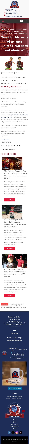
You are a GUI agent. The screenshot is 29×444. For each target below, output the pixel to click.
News (14, 422)
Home (6, 29)
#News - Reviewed (9, 149)
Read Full (10, 200)
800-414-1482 (9, 9)
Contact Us (14, 424)
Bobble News (15, 29)
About (14, 420)
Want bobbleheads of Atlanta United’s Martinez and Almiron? (13, 80)
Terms (14, 428)
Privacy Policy (14, 426)
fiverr (17, 73)
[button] (3, 21)
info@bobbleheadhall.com (13, 10)
